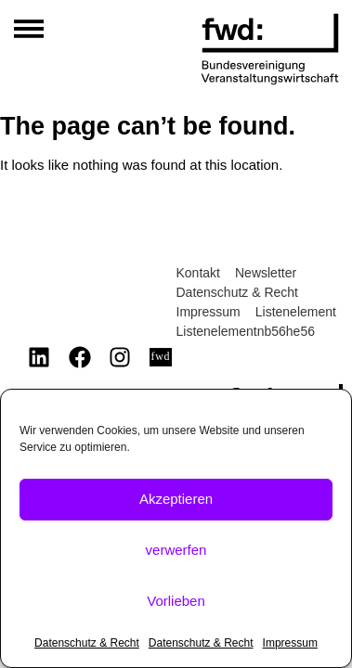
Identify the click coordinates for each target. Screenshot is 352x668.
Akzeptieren (176, 499)
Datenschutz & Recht (86, 642)
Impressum (290, 642)
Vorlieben (176, 601)
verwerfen (176, 550)
